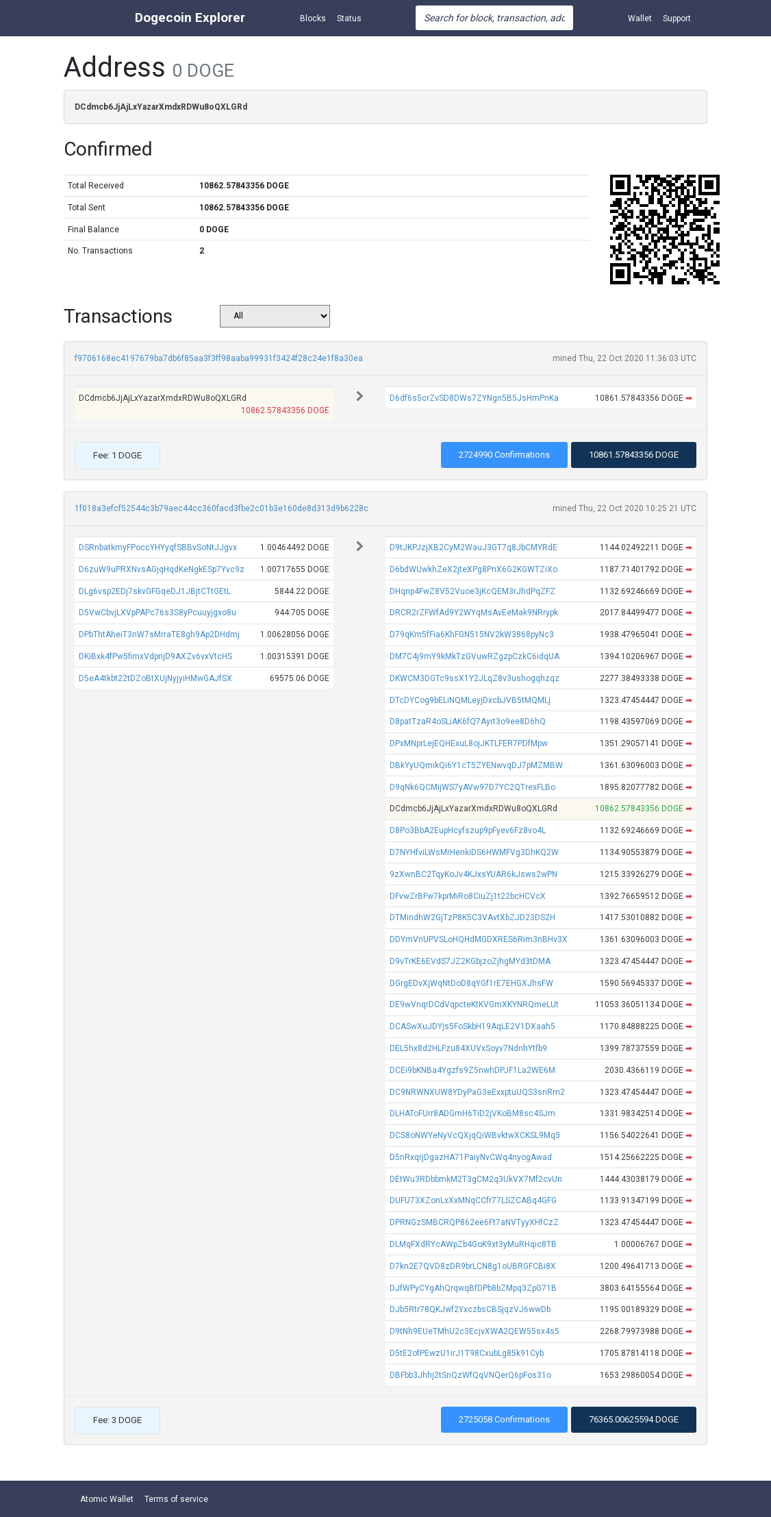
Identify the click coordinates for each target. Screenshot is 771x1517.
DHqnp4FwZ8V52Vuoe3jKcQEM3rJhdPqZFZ (472, 591)
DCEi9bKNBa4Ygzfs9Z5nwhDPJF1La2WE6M (472, 1070)
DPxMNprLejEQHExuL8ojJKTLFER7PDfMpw (469, 743)
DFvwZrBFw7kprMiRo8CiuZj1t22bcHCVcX (468, 896)
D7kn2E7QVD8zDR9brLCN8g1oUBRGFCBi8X (473, 1266)
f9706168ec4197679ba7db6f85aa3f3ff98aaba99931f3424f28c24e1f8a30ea (219, 358)
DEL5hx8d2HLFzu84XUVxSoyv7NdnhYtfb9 (468, 1048)
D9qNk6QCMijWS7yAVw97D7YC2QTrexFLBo (472, 787)
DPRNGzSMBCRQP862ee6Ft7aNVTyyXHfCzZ (474, 1222)
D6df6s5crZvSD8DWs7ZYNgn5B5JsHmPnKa (474, 398)
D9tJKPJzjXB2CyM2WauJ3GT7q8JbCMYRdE (473, 547)
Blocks (313, 18)
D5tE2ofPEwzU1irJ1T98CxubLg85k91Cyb (467, 1353)
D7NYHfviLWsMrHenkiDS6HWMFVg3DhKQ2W (474, 852)
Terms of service (176, 1499)
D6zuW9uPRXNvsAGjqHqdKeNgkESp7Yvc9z (161, 569)
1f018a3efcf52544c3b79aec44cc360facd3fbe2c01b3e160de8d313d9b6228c (221, 508)
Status (349, 18)
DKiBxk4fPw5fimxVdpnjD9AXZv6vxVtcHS (155, 656)
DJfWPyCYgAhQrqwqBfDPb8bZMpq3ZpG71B (473, 1288)
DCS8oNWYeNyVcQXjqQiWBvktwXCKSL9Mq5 (475, 1135)
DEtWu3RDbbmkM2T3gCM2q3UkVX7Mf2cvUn (476, 1179)
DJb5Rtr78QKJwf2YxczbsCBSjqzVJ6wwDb (470, 1309)
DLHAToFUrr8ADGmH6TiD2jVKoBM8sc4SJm (472, 1113)
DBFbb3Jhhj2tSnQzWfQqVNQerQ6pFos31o (470, 1375)
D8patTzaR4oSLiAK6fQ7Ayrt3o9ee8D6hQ (468, 721)
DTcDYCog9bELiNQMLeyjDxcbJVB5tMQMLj (470, 700)
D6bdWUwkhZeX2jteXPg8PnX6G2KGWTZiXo (473, 569)
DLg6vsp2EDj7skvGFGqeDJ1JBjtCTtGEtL (155, 591)
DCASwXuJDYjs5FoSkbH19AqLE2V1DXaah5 (472, 1026)
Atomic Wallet (107, 1499)
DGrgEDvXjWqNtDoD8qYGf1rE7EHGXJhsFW (471, 983)
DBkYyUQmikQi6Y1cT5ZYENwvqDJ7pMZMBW (476, 765)
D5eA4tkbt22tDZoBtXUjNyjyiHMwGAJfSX (155, 678)
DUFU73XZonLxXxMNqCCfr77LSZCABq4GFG (473, 1200)
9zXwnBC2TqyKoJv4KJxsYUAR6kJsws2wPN (473, 874)
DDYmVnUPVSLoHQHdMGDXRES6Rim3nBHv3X (479, 939)
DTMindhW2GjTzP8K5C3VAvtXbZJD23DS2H (472, 917)
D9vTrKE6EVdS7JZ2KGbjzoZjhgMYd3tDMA (470, 961)
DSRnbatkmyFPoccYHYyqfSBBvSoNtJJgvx (158, 547)
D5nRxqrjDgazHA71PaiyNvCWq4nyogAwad (471, 1157)
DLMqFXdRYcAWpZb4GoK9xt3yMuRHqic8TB (473, 1244)
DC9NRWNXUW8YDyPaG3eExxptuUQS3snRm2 (477, 1092)
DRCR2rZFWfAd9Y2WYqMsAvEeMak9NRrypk (474, 612)
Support (677, 18)
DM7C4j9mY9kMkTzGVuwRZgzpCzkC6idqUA (474, 656)
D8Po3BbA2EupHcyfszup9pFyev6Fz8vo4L (468, 830)
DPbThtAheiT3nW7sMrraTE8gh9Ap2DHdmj (159, 634)
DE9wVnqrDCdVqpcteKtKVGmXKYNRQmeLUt (474, 1004)
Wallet (640, 18)
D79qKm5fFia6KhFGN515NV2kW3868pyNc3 (472, 634)
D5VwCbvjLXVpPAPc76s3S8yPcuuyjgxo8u (157, 612)
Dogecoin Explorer (190, 17)
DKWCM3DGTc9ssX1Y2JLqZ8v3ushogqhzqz (474, 678)
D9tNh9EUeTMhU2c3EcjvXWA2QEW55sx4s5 (474, 1331)
